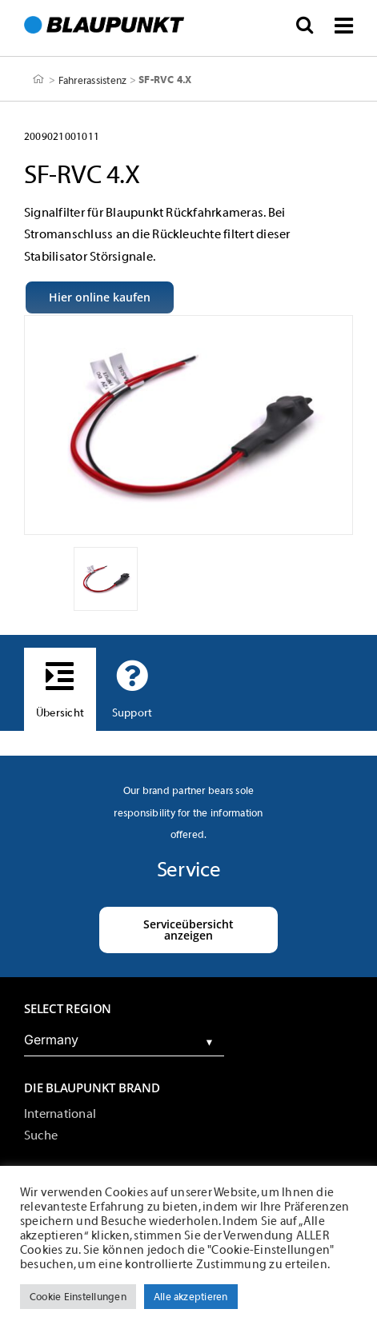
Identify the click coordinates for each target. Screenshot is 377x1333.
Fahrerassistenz (92, 80)
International (60, 1114)
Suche (41, 1135)
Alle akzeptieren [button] (191, 1297)
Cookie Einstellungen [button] (78, 1297)
